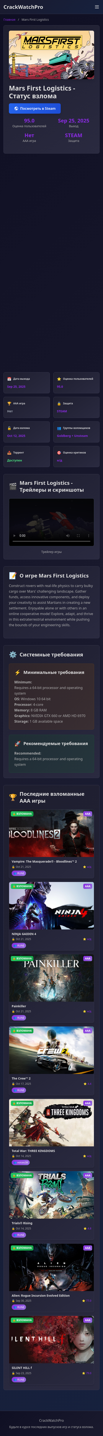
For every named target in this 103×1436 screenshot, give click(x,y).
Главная (9, 19)
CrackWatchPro (23, 6)
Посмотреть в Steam (35, 108)
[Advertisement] (51, 211)
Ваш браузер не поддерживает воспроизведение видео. (51, 522)
